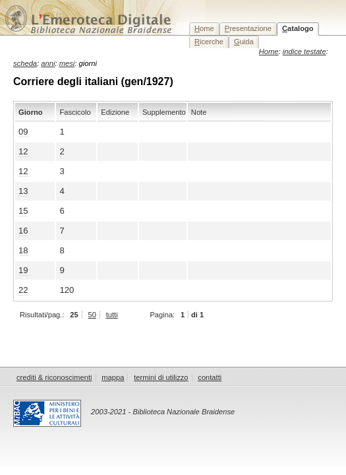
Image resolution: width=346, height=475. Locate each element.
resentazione (248, 28)
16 (23, 231)
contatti (209, 377)
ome (204, 28)
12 (23, 151)
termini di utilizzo (161, 377)
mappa (112, 377)
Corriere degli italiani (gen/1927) (93, 81)
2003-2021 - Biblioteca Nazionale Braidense (163, 412)
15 (23, 211)
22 (23, 290)
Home (269, 51)
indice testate (304, 51)
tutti (112, 315)
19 (23, 270)
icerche (208, 42)
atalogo (298, 28)
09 (23, 132)
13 (23, 191)
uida (244, 42)
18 (23, 250)
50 (92, 315)
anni (48, 63)
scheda (25, 63)
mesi (67, 63)
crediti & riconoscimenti (54, 377)
